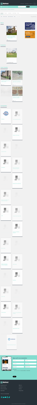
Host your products (4, 388)
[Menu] (4, 7)
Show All (2, 13)
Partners (20, 388)
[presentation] (19, 373)
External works (5, 16)
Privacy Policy (14, 369)
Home (1, 16)
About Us (31, 3)
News (18, 13)
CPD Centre (22, 3)
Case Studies (14, 13)
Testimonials (2, 390)
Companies (9, 13)
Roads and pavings (10, 16)
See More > (28, 36)
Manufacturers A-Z (4, 385)
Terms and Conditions (23, 370)
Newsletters (27, 3)
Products (5, 13)
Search (28, 6)
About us (20, 385)
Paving (15, 16)
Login (35, 3)
